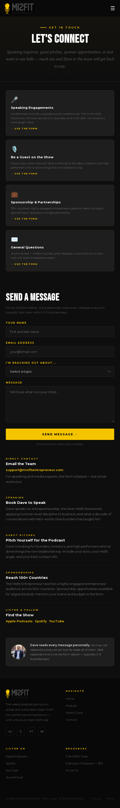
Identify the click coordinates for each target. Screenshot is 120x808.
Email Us (72, 770)
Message (14, 382)
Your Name (16, 322)
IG (10, 731)
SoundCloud (14, 777)
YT (31, 731)
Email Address (20, 342)
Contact (71, 719)
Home (70, 698)
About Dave (74, 712)
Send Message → (60, 434)
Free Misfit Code (77, 756)
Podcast (71, 705)
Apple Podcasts (19, 621)
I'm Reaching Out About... (31, 362)
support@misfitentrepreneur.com (34, 470)
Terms (110, 798)
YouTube (56, 621)
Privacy (97, 798)
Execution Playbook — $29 (84, 763)
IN (42, 731)
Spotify (41, 621)
